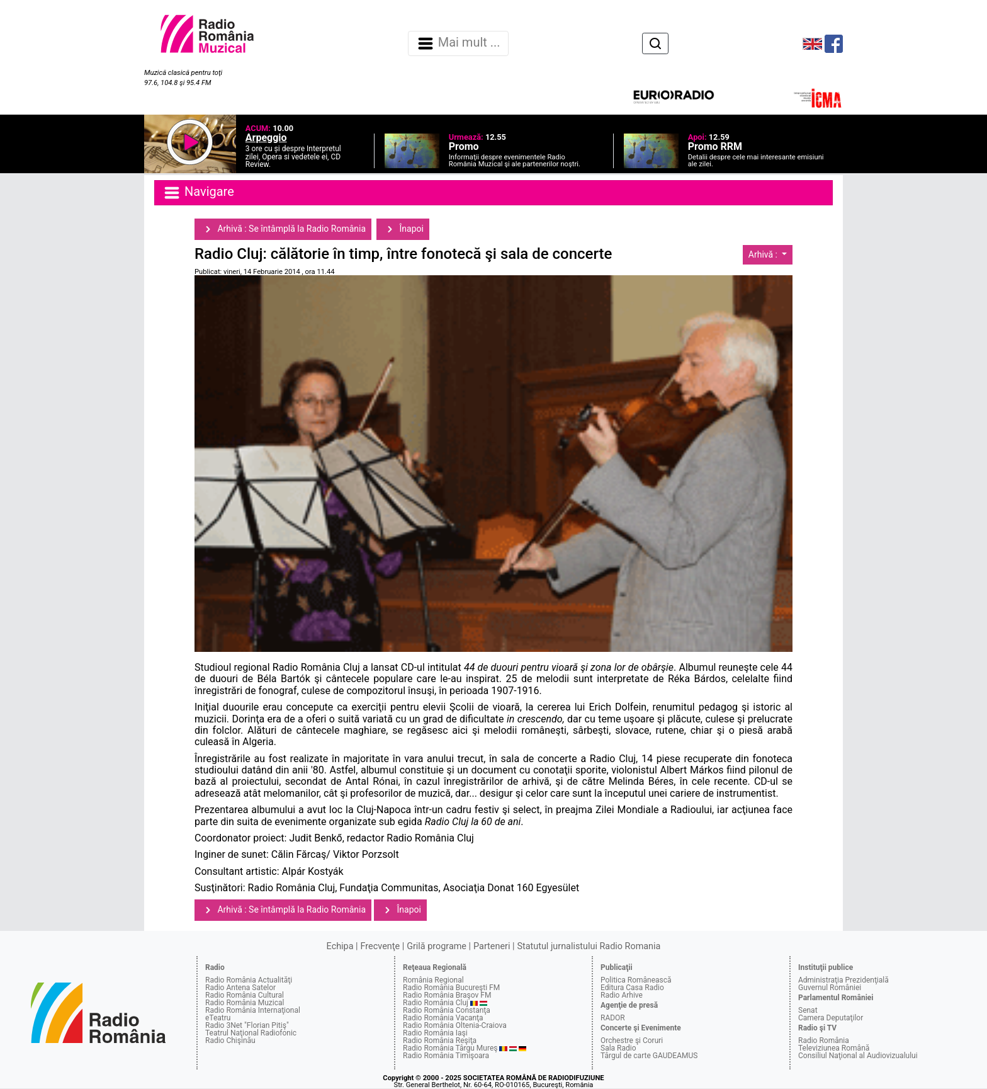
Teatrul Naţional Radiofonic (250, 1033)
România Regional (433, 980)
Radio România (823, 1040)
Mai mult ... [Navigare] (458, 43)
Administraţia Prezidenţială (843, 980)
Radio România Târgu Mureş (450, 1048)
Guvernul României (829, 987)
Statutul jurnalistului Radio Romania (588, 946)
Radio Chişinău (230, 1040)
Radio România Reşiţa (440, 1040)
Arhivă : (764, 254)
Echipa (340, 946)
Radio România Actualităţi (248, 980)
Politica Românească (636, 980)
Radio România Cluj (435, 1002)
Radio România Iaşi (435, 1033)
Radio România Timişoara (446, 1055)
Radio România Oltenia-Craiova (455, 1025)
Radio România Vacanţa (443, 1017)
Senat (808, 1010)
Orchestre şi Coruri (632, 1040)
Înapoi (403, 229)
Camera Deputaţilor (830, 1017)
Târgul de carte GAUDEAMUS (649, 1055)
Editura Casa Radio (632, 987)
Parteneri (491, 946)
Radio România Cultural (244, 995)
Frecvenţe (380, 946)
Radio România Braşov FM (447, 995)
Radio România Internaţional (252, 1010)
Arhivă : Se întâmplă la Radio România (283, 229)
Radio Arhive (622, 995)
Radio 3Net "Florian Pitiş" (247, 1025)
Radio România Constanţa (446, 1010)
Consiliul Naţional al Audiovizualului (858, 1055)
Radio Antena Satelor (240, 987)
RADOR (613, 1017)
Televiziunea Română (833, 1048)
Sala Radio (618, 1048)
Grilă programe (436, 946)
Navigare (198, 192)
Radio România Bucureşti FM (451, 987)
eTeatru (217, 1017)
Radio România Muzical (244, 1002)
